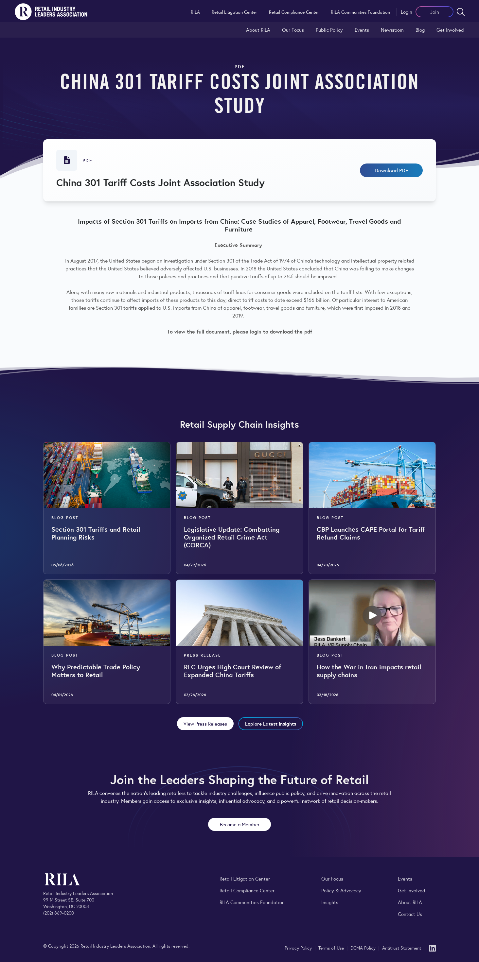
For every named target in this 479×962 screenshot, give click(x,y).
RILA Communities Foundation (360, 12)
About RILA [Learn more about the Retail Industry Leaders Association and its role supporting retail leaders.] (258, 29)
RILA (195, 12)
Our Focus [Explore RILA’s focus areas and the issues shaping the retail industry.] (293, 29)
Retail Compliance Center (294, 12)
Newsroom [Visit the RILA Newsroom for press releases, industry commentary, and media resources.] (392, 29)
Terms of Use (331, 947)
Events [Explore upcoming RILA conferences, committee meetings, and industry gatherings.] (405, 878)
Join (434, 11)
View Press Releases (205, 723)
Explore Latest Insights (270, 723)
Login (406, 11)
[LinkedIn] (432, 947)
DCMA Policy (363, 947)
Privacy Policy (299, 947)
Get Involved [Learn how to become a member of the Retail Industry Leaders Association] (450, 29)
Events (362, 29)
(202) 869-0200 (58, 912)
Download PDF (391, 170)
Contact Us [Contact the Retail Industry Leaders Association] (410, 914)
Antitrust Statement (401, 947)
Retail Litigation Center (234, 12)
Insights (329, 902)
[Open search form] (460, 12)
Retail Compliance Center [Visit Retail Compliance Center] (247, 890)
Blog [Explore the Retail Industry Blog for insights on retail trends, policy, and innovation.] (420, 29)
